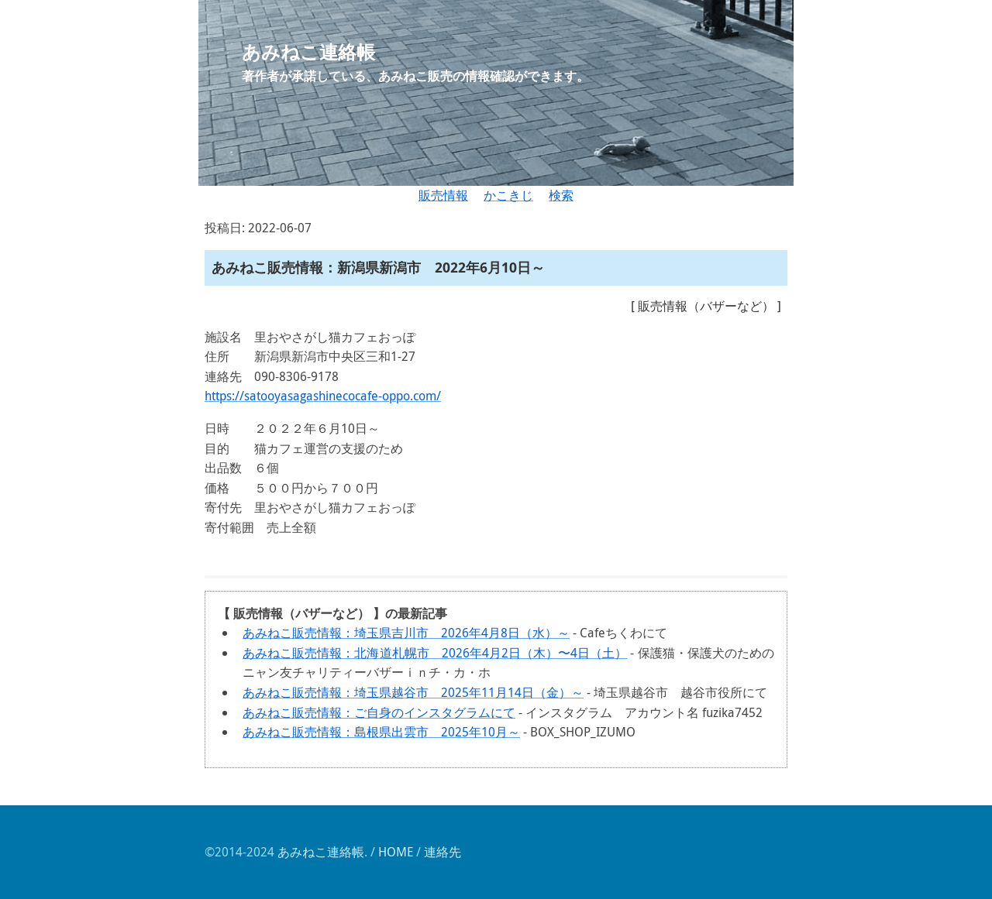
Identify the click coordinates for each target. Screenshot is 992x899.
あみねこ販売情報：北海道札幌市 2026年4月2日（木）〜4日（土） (435, 652)
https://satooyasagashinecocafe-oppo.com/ (323, 395)
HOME (395, 851)
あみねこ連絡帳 (320, 851)
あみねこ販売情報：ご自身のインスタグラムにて (379, 712)
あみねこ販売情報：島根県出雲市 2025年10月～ (381, 731)
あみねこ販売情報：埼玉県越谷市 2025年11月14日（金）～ (413, 692)
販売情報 (443, 195)
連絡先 (442, 851)
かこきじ (508, 195)
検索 (561, 195)
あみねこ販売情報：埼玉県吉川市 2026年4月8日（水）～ (406, 632)
